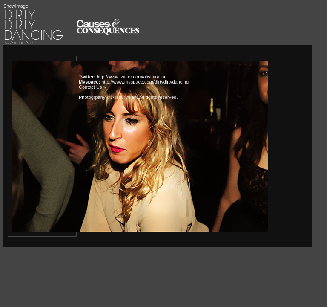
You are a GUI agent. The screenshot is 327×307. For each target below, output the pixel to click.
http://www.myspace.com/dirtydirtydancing (145, 81)
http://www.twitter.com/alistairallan (131, 76)
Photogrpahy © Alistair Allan (108, 97)
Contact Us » (92, 87)
